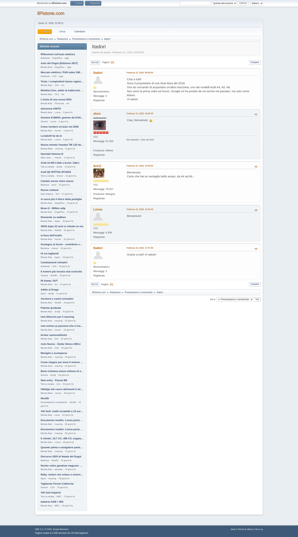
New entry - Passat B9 (54, 380)
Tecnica (44, 275)
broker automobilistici (54, 335)
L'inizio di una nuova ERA (56, 99)
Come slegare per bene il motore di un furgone (62, 362)
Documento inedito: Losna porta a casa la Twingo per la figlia (62, 420)
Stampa (254, 62)
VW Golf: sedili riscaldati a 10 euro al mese (62, 411)
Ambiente (45, 58)
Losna (97, 209)
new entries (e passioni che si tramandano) (62, 325)
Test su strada (47, 167)
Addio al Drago (50, 289)
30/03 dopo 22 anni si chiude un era (62, 226)
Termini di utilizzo (245, 529)
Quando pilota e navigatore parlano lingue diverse (62, 447)
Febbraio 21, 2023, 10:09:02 (140, 166)
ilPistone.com (50, 13)
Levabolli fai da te (51, 135)
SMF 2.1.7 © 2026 (43, 529)
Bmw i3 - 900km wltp (53, 208)
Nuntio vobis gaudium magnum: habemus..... (62, 465)
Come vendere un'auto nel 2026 (59, 126)
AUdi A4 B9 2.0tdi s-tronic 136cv (60, 162)
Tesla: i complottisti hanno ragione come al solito (62, 81)
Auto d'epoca (47, 194)
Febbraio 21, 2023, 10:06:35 (140, 113)
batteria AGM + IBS (52, 501)
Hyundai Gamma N (52, 153)
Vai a (212, 299)
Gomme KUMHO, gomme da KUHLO (62, 117)
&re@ (97, 165)
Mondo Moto (47, 149)
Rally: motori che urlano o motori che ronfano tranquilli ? (62, 474)
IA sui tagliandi (50, 253)
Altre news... (46, 157)
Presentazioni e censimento (54, 402)
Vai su (94, 284)
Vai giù (95, 62)
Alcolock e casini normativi (57, 298)
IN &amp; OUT (49, 280)
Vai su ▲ (259, 529)
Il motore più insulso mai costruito (61, 271)
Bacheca (45, 185)
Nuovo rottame (50, 190)
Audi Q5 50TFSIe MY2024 (56, 172)
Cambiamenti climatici (54, 262)
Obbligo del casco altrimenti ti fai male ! (62, 389)
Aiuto (233, 529)
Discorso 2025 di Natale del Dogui (61, 456)
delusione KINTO (51, 108)
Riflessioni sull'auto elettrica (58, 54)
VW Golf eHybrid (51, 492)
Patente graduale (51, 307)
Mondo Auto (46, 67)
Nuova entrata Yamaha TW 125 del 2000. (62, 144)
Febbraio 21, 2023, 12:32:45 (140, 209)
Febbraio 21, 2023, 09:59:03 (140, 72)
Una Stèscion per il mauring (57, 316)
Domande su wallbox (53, 217)
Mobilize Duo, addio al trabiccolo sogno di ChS (62, 90)
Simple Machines (60, 529)
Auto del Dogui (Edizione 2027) (59, 63)
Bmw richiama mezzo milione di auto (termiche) (62, 371)
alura (97, 113)
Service (44, 121)
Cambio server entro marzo (57, 181)
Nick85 (45, 398)
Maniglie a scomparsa (54, 353)
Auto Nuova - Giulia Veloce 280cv (61, 344)
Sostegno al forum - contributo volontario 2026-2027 (62, 244)
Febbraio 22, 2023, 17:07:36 (140, 248)
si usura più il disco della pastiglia (61, 199)
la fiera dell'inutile (51, 235)
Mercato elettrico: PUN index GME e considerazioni (62, 72)
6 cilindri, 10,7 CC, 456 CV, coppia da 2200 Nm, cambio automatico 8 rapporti (62, 438)
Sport (43, 293)
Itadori (98, 72)
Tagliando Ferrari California (57, 483)
